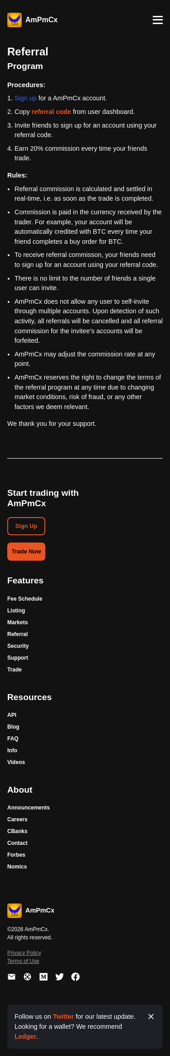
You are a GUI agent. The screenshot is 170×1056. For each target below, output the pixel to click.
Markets (17, 622)
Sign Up (26, 526)
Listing (16, 610)
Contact (17, 843)
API (11, 715)
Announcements (28, 807)
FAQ (13, 738)
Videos (16, 762)
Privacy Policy (24, 953)
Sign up (26, 98)
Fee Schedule (24, 599)
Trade (14, 669)
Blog (13, 727)
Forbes (16, 855)
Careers (17, 819)
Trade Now (26, 551)
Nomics (17, 867)
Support (17, 658)
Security (18, 646)
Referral (17, 634)
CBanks (17, 831)
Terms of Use (23, 961)
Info (12, 750)
